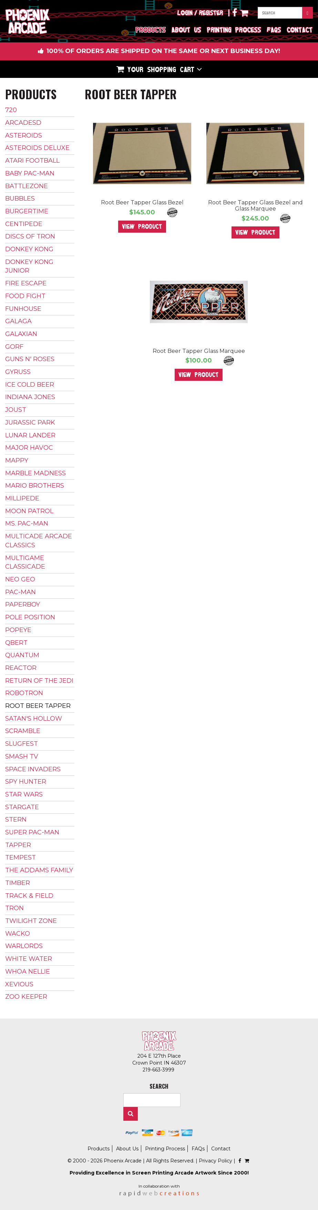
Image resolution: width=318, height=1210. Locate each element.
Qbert (16, 643)
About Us (186, 29)
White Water (28, 959)
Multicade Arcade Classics (38, 540)
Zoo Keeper (26, 996)
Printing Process (234, 29)
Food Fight (25, 296)
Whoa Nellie (27, 971)
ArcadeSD (23, 122)
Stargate (22, 807)
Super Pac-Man (32, 832)
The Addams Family (39, 870)
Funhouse (23, 309)
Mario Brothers (34, 485)
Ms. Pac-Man (26, 523)
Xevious (19, 984)
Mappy (16, 460)
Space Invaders (33, 769)
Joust (15, 410)
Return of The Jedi (39, 680)
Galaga (18, 321)
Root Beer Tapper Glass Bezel (142, 202)
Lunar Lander (30, 435)
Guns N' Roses (29, 359)
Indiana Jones (30, 397)
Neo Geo (20, 579)
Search (130, 1114)
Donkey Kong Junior (29, 266)
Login (185, 13)
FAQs (274, 29)
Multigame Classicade (25, 562)
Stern (16, 819)
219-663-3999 (159, 1070)
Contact (300, 29)
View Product (142, 226)
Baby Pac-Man (29, 173)
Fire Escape (26, 283)
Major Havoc (29, 447)
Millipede (22, 498)
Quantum (22, 655)
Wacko (17, 933)
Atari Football (32, 160)
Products (151, 29)
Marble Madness (35, 473)
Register (211, 13)
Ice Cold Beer (29, 384)
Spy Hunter (25, 781)
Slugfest (21, 744)
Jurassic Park (30, 422)
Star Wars (24, 794)
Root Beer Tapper (38, 706)
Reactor (21, 668)
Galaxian (21, 334)
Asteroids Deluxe (37, 148)
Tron (14, 908)
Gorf (14, 346)
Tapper (18, 845)
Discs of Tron (30, 236)
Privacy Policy (215, 1161)
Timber (17, 883)
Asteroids (23, 135)
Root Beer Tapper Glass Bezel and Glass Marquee (255, 205)
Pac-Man (20, 592)
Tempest (20, 857)
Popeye (18, 630)
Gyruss (18, 372)
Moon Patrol (29, 511)
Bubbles (20, 198)
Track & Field (29, 895)
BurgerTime (26, 211)
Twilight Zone (31, 921)
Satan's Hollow (33, 718)
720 (11, 110)
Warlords (24, 946)
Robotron (24, 693)
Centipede (23, 224)
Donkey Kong (29, 249)
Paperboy (22, 604)
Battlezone (26, 186)
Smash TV (21, 756)
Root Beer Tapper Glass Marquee (199, 351)
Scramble (22, 731)
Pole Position (30, 617)
